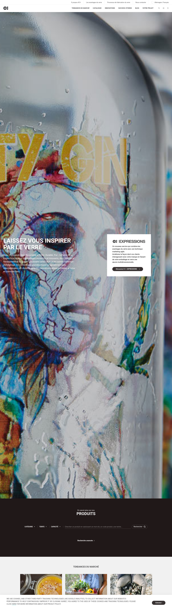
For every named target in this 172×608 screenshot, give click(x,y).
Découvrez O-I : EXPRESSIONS (126, 269)
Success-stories (125, 8)
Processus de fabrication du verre (118, 2)
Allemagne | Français (160, 2)
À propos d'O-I (76, 2)
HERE (14, 604)
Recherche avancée (85, 541)
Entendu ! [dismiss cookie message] (158, 603)
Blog (137, 8)
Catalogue (97, 8)
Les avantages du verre (94, 2)
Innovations (110, 8)
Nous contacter (140, 2)
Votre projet (147, 8)
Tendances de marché (80, 8)
